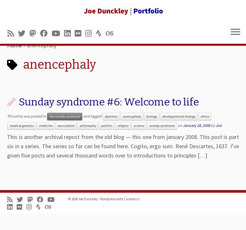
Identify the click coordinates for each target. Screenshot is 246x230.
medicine (45, 126)
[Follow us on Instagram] (90, 33)
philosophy (88, 126)
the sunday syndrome (64, 116)
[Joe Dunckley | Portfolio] (123, 11)
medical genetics (22, 126)
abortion (111, 116)
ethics (205, 116)
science (139, 126)
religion (122, 126)
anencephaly (132, 116)
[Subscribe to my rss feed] (12, 33)
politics (106, 126)
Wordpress (108, 199)
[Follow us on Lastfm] (111, 33)
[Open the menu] (235, 32)
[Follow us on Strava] (101, 33)
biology (151, 116)
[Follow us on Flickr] (80, 33)
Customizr (132, 199)
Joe (219, 125)
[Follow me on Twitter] (23, 33)
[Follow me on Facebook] (46, 33)
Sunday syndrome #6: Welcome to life (109, 102)
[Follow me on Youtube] (58, 33)
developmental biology (178, 116)
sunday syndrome (162, 126)
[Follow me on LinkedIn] (69, 33)
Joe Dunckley (88, 199)
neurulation (66, 126)
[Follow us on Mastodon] (34, 33)
